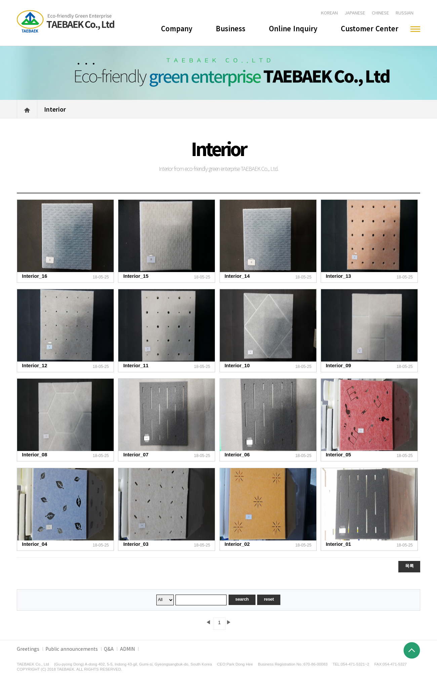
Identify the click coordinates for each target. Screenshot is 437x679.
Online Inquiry (293, 28)
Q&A (109, 648)
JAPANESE (355, 12)
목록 (409, 565)
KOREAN (329, 12)
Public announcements (71, 648)
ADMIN (127, 648)
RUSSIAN (404, 12)
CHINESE (380, 12)
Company (176, 28)
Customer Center (369, 28)
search (242, 599)
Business (230, 28)
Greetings (28, 648)
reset (269, 599)
